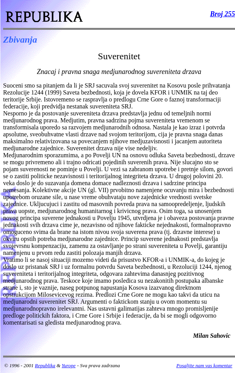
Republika (45, 365)
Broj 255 (222, 14)
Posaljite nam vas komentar (204, 365)
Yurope (69, 365)
